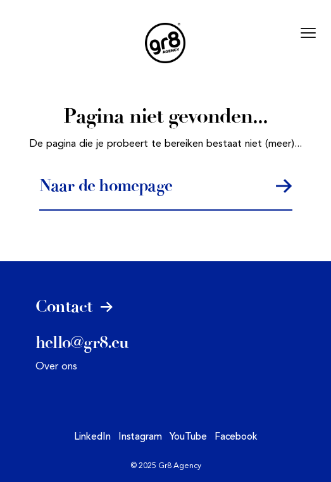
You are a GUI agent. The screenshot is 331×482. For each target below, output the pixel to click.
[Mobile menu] (308, 32)
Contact (74, 307)
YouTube (188, 437)
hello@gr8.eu (82, 343)
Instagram (140, 437)
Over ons (56, 367)
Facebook (236, 437)
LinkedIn (92, 437)
